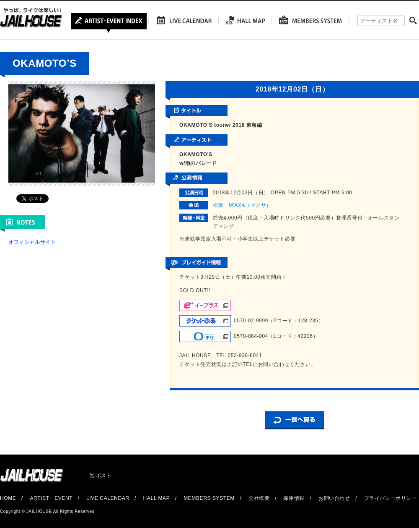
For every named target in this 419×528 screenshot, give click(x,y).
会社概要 (258, 498)
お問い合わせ (334, 498)
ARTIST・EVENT (51, 498)
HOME (8, 498)
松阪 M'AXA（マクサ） (242, 205)
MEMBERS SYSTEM (209, 498)
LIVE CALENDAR (107, 498)
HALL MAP (156, 498)
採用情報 (293, 498)
